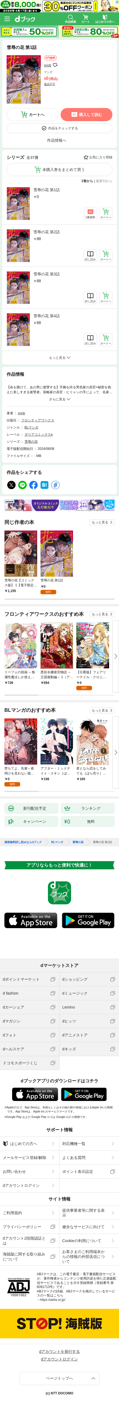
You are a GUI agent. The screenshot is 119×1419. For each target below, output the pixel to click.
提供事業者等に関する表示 (83, 1212)
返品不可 (49, 84)
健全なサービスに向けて (83, 1227)
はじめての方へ (20, 1143)
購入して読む (90, 114)
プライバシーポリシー (22, 1227)
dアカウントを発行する (59, 1351)
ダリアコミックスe (39, 434)
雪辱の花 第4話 (46, 316)
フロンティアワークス (37, 420)
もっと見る (100, 522)
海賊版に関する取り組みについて (24, 1256)
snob (47, 65)
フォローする (55, 65)
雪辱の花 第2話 (46, 232)
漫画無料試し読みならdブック (23, 842)
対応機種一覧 (73, 1143)
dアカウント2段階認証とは (24, 1240)
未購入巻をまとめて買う (63, 169)
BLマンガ (32, 427)
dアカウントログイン (21, 1185)
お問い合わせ (14, 1171)
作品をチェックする (63, 128)
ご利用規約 (12, 1213)
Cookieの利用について (81, 1241)
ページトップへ (59, 1378)
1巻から (87, 181)
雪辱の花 (31, 442)
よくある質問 (73, 1157)
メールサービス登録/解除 (24, 1157)
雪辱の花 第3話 (46, 274)
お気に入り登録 (100, 157)
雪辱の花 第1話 (46, 190)
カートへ (36, 114)
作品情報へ (56, 140)
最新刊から (104, 181)
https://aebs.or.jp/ (52, 1300)
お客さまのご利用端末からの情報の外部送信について (83, 1256)
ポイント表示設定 (77, 1171)
